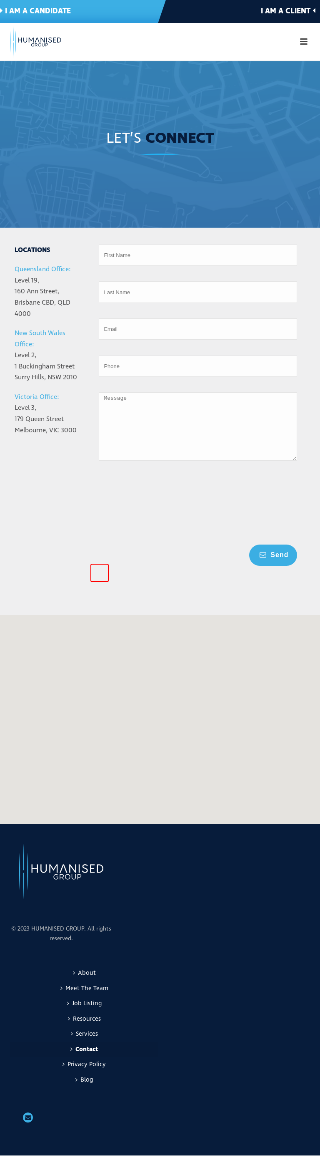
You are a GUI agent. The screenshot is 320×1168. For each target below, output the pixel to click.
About (84, 985)
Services (84, 1046)
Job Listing (84, 1016)
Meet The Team (84, 1000)
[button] (219, 681)
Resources (84, 1031)
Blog (84, 1092)
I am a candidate (35, 11)
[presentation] (133, 519)
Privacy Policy (84, 1076)
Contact (84, 1061)
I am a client (288, 11)
